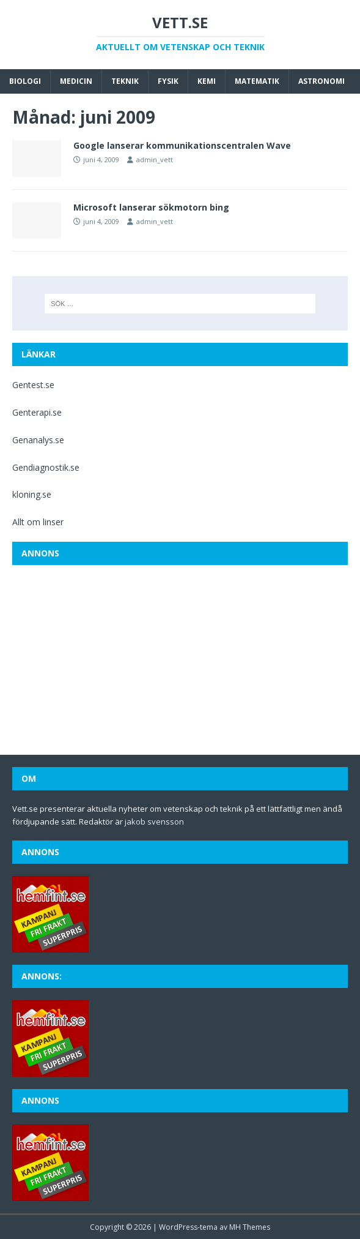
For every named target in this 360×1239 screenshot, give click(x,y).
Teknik (125, 81)
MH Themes (249, 1227)
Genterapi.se (37, 412)
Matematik (257, 81)
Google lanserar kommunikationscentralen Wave (182, 145)
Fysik (168, 81)
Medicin (76, 81)
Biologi (25, 81)
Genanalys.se (38, 440)
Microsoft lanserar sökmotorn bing (151, 207)
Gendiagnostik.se (45, 467)
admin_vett (154, 159)
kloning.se (31, 494)
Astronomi (321, 81)
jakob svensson (154, 821)
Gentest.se (33, 385)
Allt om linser (38, 522)
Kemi (206, 81)
